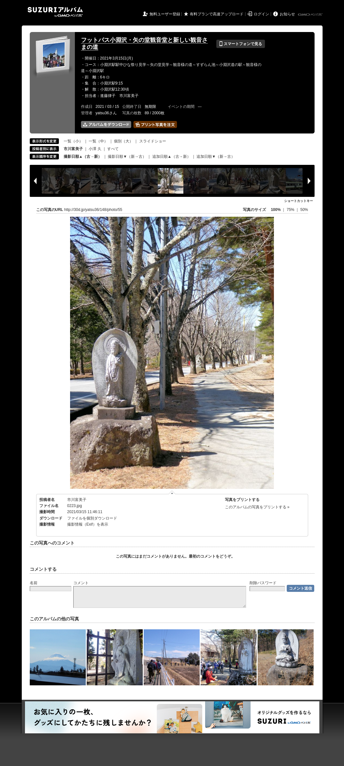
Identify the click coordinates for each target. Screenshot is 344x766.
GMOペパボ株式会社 (311, 15)
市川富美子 (76, 499)
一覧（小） (73, 141)
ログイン (261, 14)
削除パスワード (263, 583)
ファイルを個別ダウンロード (92, 518)
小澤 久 (95, 149)
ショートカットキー (298, 201)
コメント (81, 583)
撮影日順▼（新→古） (127, 156)
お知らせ (287, 14)
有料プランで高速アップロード (217, 14)
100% (276, 209)
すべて (113, 149)
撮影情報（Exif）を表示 (87, 524)
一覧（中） (98, 141)
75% (291, 209)
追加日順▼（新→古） (215, 156)
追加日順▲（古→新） (171, 156)
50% (304, 209)
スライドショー (152, 141)
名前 (33, 583)
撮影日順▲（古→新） (83, 156)
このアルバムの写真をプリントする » (257, 507)
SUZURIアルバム (55, 12)
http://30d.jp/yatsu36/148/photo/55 (93, 209)
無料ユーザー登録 (164, 14)
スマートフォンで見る (240, 44)
